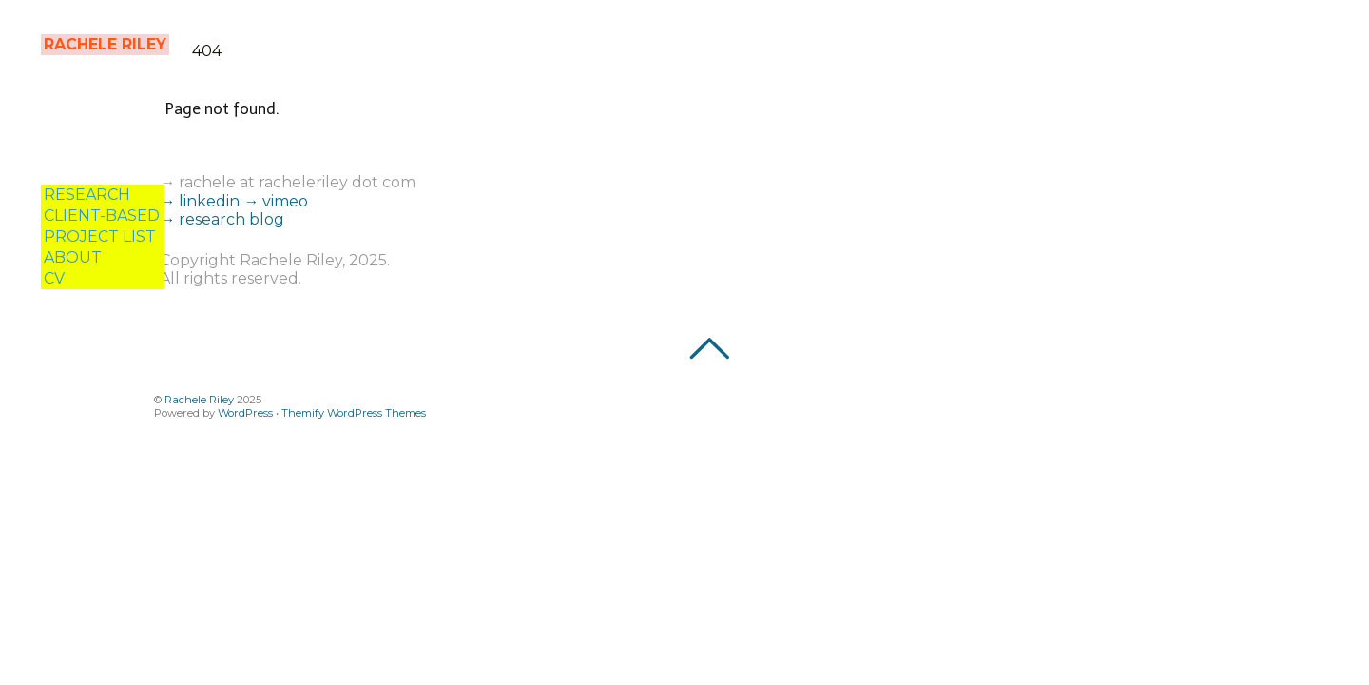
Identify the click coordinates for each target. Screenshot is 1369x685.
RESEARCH (87, 195)
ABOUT (73, 257)
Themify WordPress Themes (353, 413)
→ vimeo (275, 201)
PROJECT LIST (100, 236)
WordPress (245, 413)
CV (54, 278)
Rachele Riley (199, 399)
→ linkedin (201, 201)
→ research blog (222, 219)
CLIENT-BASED (102, 215)
